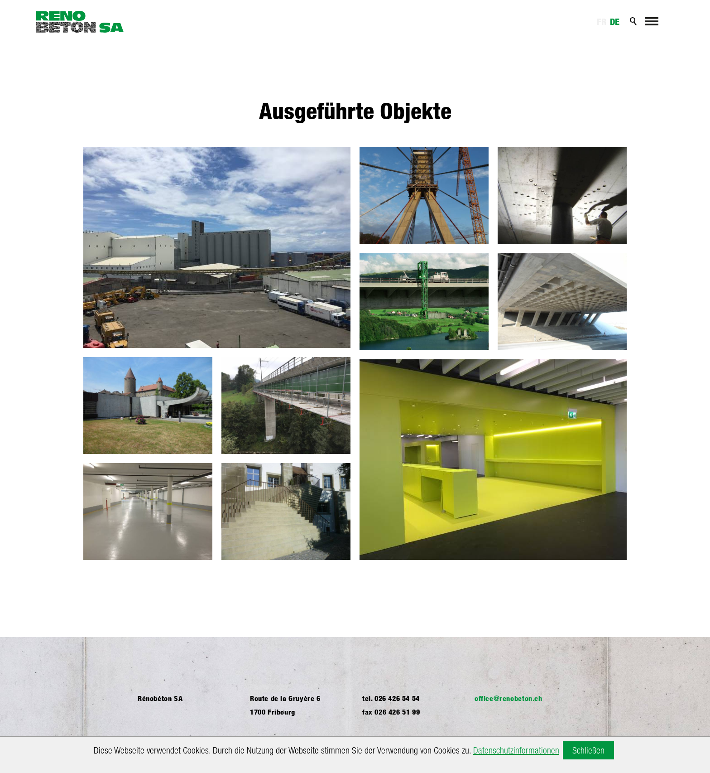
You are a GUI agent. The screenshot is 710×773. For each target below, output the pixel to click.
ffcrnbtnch (508, 698)
